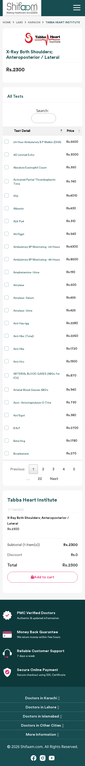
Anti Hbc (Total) (23, 336)
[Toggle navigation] (77, 8)
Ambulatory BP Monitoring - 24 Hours (36, 247)
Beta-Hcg (19, 441)
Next (54, 479)
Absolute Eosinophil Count (30, 167)
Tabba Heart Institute (63, 22)
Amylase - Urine (22, 310)
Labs (19, 22)
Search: (43, 115)
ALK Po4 (18, 221)
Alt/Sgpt (18, 234)
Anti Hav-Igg (21, 323)
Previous (17, 469)
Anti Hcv (18, 361)
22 (40, 479)
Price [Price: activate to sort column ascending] (70, 131)
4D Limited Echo (23, 155)
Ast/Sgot (19, 415)
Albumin (18, 208)
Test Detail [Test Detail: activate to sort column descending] (22, 131)
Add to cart (42, 577)
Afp (15, 196)
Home (7, 22)
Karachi (34, 22)
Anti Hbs (18, 349)
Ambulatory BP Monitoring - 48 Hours (36, 259)
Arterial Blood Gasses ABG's (30, 390)
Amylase (18, 285)
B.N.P (16, 428)
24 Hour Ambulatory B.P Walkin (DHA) (37, 142)
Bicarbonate (21, 453)
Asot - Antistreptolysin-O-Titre (32, 402)
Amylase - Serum (23, 298)
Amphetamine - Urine (26, 272)
